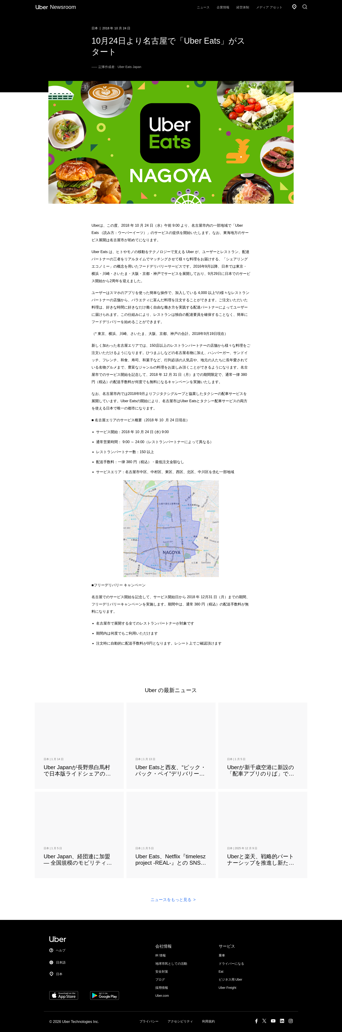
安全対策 (161, 971)
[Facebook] (256, 1022)
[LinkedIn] (282, 1022)
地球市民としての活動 (171, 963)
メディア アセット (269, 7)
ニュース (203, 7)
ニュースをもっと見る (171, 900)
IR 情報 (160, 955)
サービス (227, 946)
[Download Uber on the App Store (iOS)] (63, 998)
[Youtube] (273, 1022)
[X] (264, 1022)
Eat (221, 971)
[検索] (304, 6)
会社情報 (163, 946)
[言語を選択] (73, 963)
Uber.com (162, 995)
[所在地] (294, 6)
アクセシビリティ (180, 1021)
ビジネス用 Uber (230, 979)
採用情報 (161, 987)
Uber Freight (227, 987)
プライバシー (149, 1021)
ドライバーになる (231, 963)
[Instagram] (291, 1022)
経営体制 (242, 7)
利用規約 (208, 1021)
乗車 (222, 955)
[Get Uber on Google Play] (104, 998)
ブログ (160, 979)
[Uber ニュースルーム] (56, 7)
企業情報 (223, 7)
